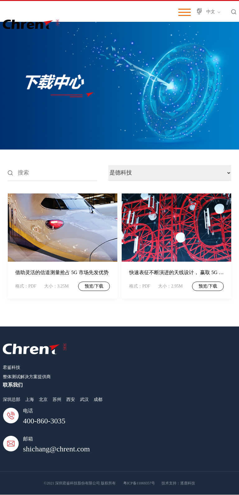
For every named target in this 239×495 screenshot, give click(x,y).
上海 (29, 399)
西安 (70, 399)
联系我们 (13, 385)
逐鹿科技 (187, 483)
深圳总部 (11, 399)
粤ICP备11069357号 (139, 483)
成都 (98, 399)
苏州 (57, 399)
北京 (43, 399)
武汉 (84, 399)
